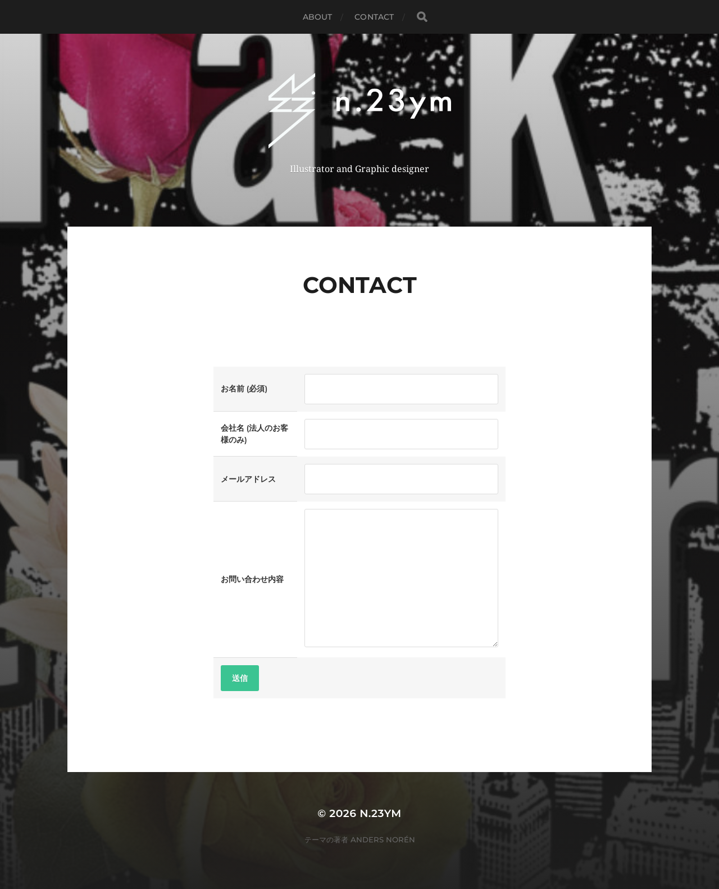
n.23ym (381, 813)
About (318, 17)
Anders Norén (383, 839)
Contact (374, 17)
